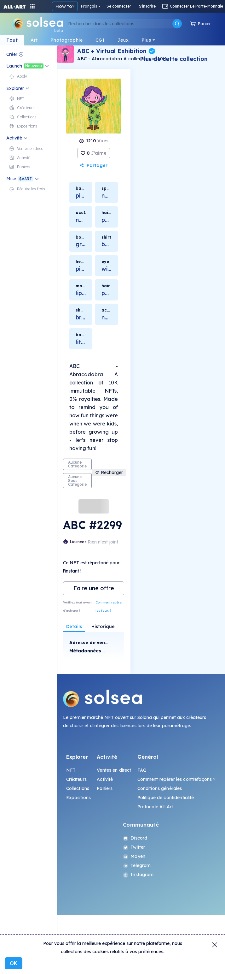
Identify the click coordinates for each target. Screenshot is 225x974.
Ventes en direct (114, 770)
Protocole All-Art (155, 807)
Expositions (78, 797)
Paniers (104, 788)
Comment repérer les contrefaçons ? (176, 779)
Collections (77, 788)
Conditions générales (159, 788)
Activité (105, 779)
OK (13, 963)
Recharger (109, 472)
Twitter (134, 847)
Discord (135, 838)
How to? (64, 6)
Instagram (138, 874)
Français (89, 6)
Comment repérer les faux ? (109, 606)
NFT (71, 770)
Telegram (137, 865)
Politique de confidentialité (165, 797)
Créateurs (76, 779)
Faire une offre (93, 588)
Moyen (134, 856)
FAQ (142, 770)
